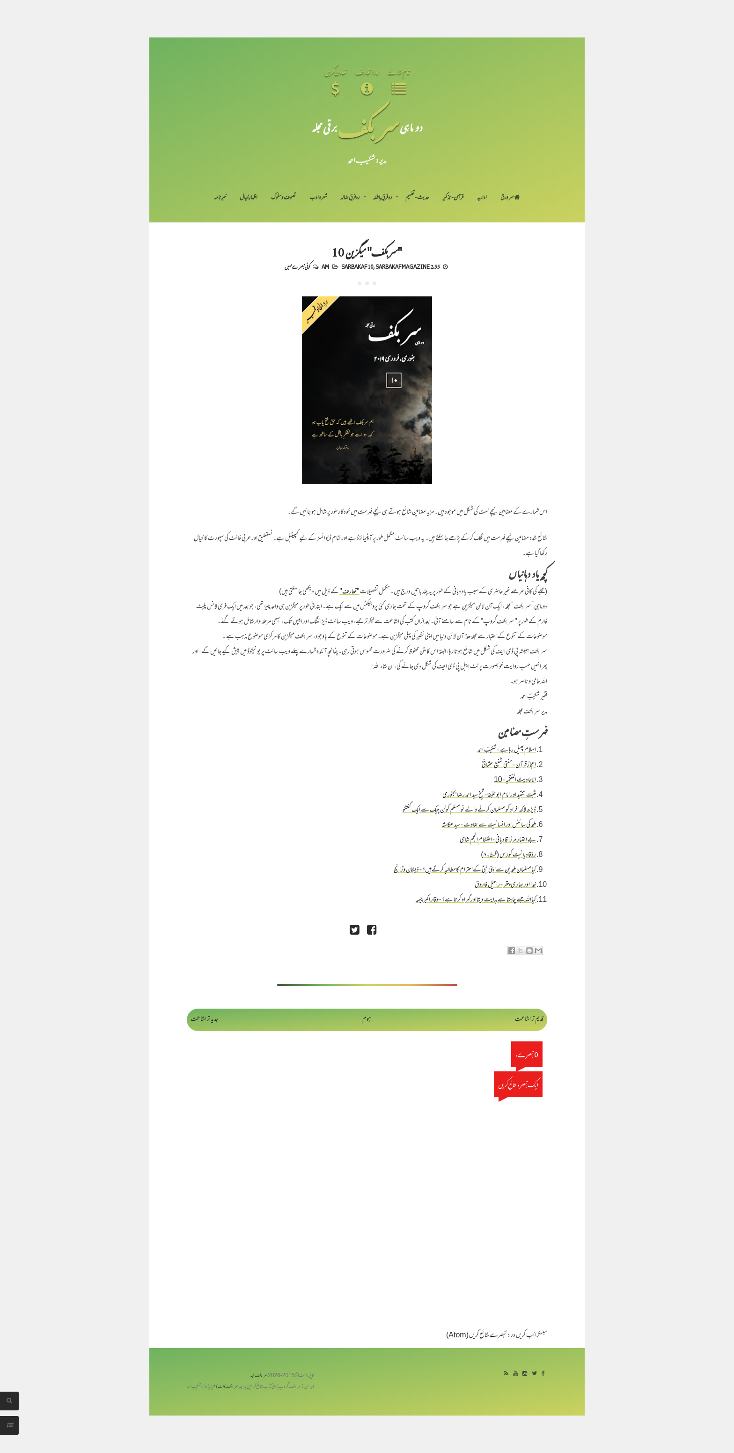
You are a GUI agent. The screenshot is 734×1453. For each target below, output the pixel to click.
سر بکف (368, 127)
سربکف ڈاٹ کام (225, 1387)
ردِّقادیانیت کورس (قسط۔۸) (508, 855)
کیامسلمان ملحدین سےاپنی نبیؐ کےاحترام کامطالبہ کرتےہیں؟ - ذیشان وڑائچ (465, 870)
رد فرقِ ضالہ (350, 198)
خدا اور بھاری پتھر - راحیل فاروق (505, 885)
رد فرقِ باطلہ (382, 198)
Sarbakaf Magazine (402, 266)
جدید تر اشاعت (204, 1019)
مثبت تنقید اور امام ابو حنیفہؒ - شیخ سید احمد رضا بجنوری (489, 795)
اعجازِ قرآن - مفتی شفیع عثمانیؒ (509, 765)
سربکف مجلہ (259, 1376)
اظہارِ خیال (248, 198)
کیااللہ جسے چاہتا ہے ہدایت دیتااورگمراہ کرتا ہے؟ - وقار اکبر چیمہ (476, 900)
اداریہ (482, 198)
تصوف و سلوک (283, 198)
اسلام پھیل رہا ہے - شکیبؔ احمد (506, 750)
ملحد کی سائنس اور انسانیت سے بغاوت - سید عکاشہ (489, 825)
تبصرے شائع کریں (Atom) (476, 1335)
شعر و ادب (318, 198)
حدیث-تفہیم (417, 198)
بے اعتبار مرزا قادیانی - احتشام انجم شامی (498, 840)
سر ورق (510, 198)
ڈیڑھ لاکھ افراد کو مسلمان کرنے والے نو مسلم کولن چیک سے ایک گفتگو (469, 810)
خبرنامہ (220, 198)
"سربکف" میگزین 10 (367, 252)
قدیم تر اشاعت (529, 1019)
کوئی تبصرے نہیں (297, 266)
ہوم (366, 1019)
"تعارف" (349, 592)
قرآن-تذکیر (452, 198)
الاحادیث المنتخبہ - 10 (515, 780)
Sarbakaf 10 (357, 266)
